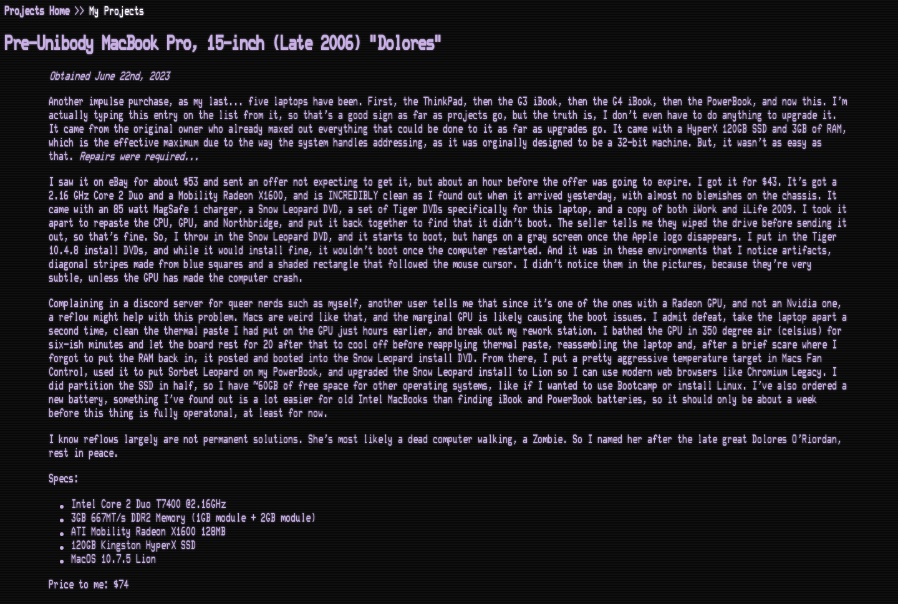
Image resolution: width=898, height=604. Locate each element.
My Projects (117, 11)
